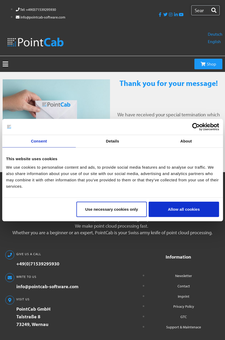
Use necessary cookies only (111, 209)
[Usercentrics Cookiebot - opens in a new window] (196, 127)
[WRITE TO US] (9, 277)
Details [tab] (112, 141)
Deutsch (215, 34)
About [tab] (186, 141)
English (214, 41)
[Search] (213, 10)
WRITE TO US (26, 277)
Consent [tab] (39, 141)
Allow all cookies (184, 209)
